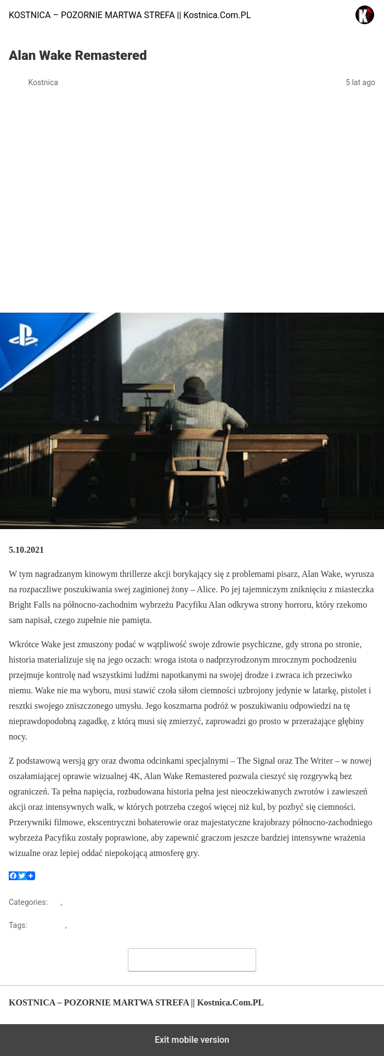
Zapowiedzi (83, 902)
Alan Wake (47, 925)
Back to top (357, 1008)
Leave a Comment (192, 959)
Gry (54, 902)
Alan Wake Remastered (108, 925)
